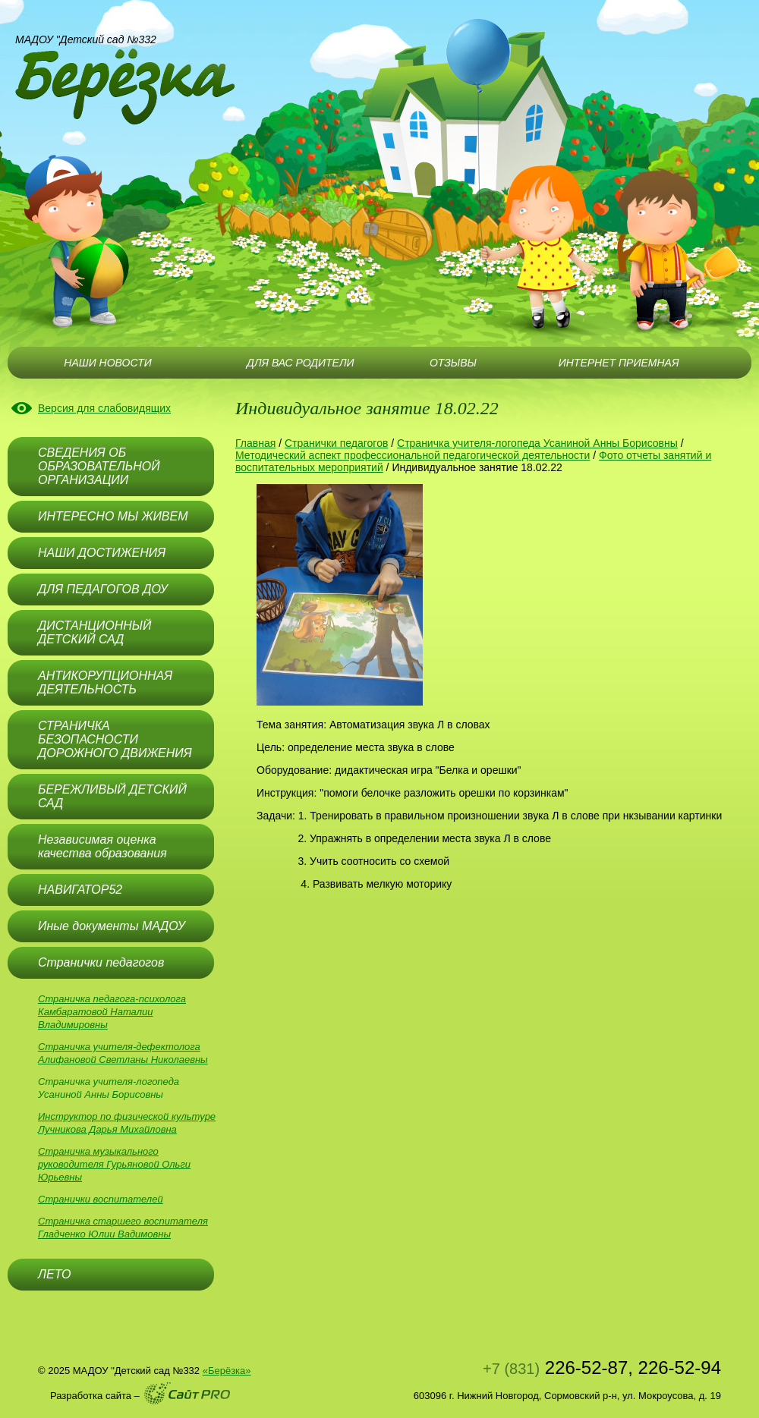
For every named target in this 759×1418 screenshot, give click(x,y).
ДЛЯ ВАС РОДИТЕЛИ (300, 363)
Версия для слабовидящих (104, 408)
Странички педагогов (336, 443)
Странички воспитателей (100, 1199)
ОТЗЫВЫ (453, 363)
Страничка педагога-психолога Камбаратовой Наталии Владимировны (112, 1011)
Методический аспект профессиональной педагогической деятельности (412, 455)
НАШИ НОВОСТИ (107, 363)
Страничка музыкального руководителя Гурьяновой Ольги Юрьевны (114, 1164)
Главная (255, 443)
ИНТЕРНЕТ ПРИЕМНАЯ (619, 363)
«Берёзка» (227, 1370)
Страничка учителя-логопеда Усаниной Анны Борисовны (537, 443)
